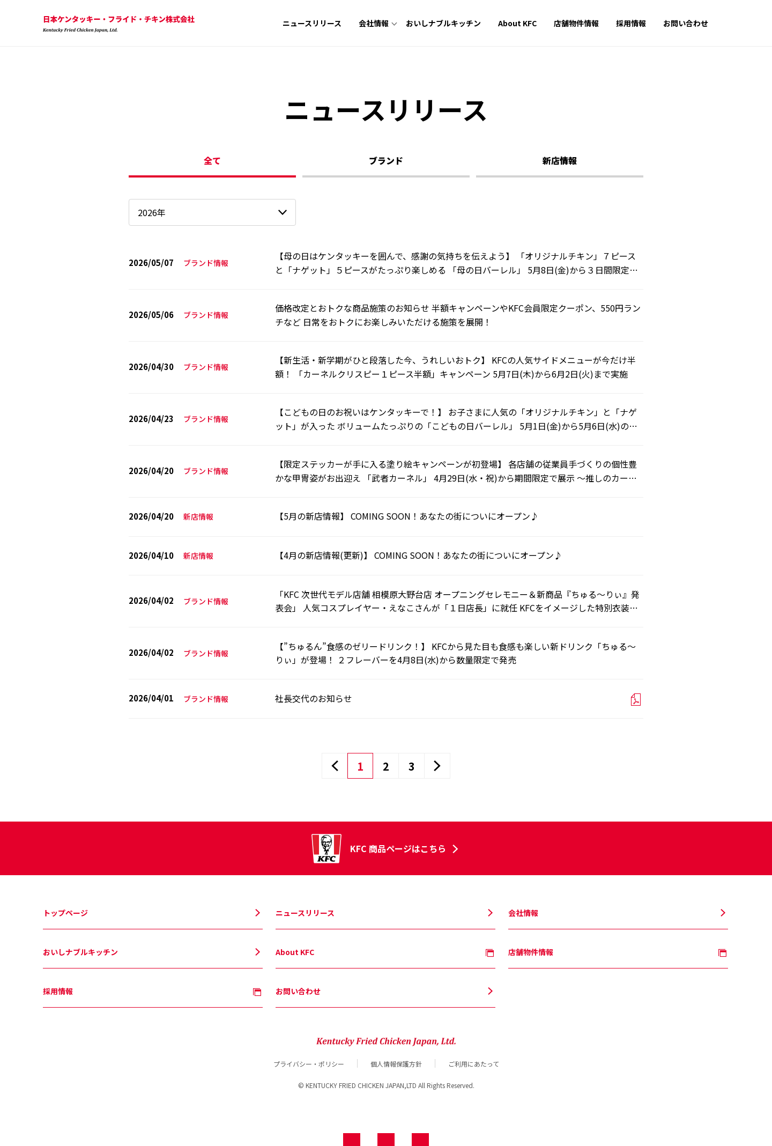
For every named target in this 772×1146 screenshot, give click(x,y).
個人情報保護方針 (396, 1063)
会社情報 (374, 23)
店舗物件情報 (576, 23)
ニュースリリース (312, 23)
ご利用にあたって (473, 1063)
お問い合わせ (685, 23)
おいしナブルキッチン (443, 23)
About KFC (517, 23)
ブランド (386, 160)
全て (212, 160)
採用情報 (631, 23)
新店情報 (560, 160)
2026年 (152, 212)
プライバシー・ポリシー (308, 1063)
